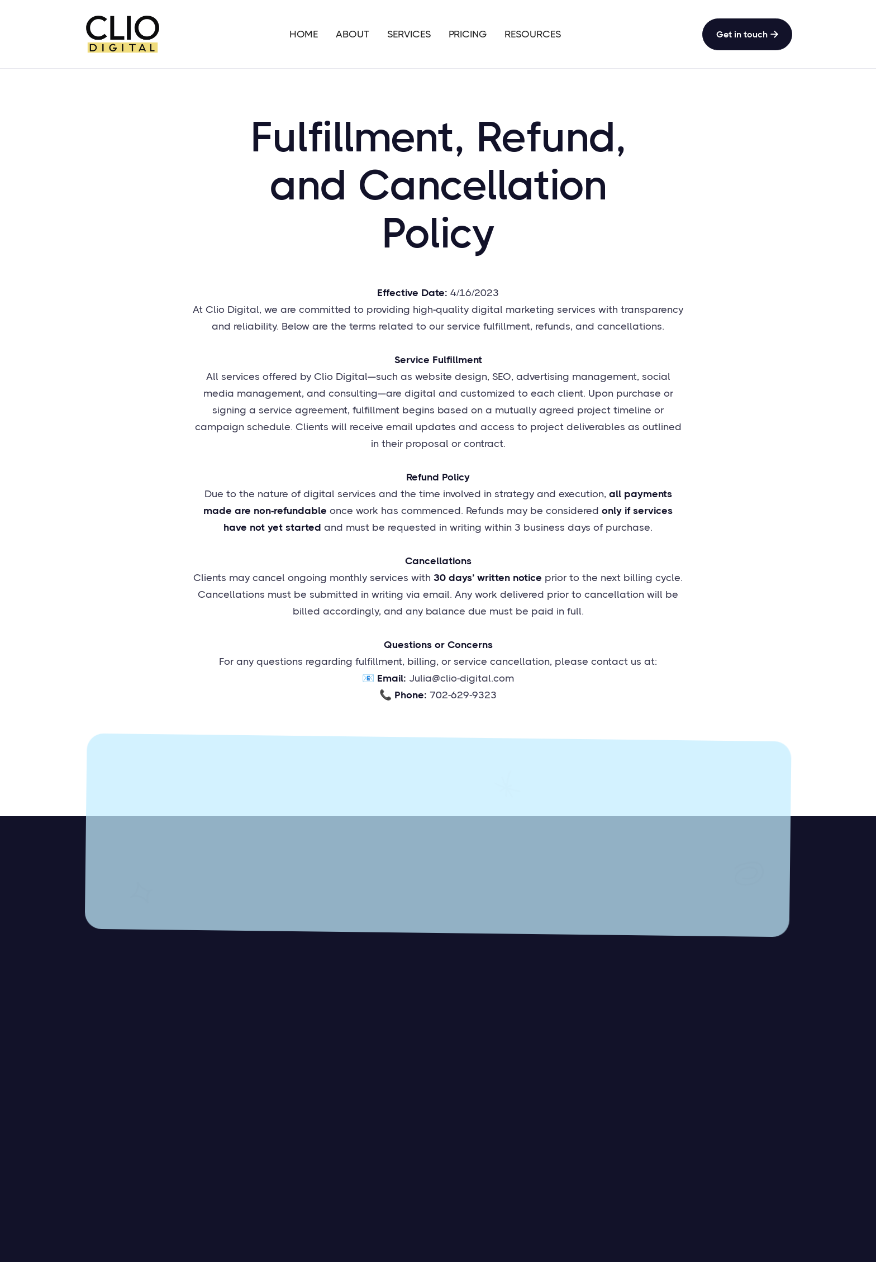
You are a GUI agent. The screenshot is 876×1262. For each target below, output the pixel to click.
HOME (303, 34)
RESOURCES (532, 34)
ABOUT (352, 34)
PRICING (468, 34)
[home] (122, 34)
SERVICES (409, 34)
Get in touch (747, 34)
